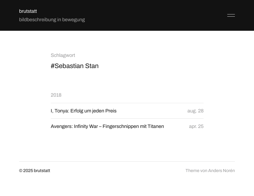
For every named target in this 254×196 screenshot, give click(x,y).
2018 (56, 95)
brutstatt (28, 11)
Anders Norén (221, 170)
